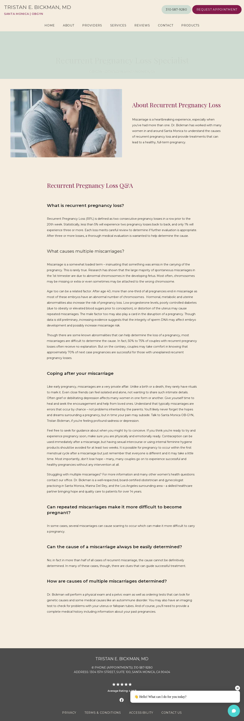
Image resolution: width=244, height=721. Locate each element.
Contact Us (171, 712)
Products (190, 25)
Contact (165, 25)
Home (49, 25)
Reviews (142, 25)
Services (118, 25)
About (68, 25)
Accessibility (141, 712)
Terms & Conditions (102, 712)
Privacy (69, 712)
